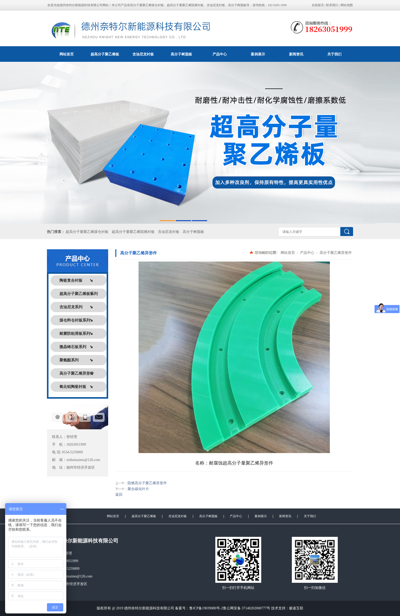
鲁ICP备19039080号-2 (206, 608)
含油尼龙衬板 (143, 54)
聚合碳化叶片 (138, 489)
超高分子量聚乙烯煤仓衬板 (87, 232)
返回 (118, 494)
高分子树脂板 (181, 54)
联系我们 (332, 5)
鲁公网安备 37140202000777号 (246, 608)
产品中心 (219, 54)
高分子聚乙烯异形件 (335, 253)
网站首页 (66, 54)
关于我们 (334, 54)
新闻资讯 (296, 54)
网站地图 (347, 5)
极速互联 (296, 608)
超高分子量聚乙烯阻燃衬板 (133, 232)
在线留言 (318, 5)
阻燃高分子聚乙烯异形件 (147, 483)
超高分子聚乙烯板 (105, 54)
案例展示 (258, 54)
